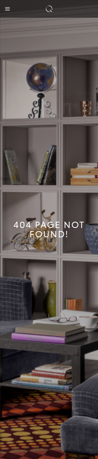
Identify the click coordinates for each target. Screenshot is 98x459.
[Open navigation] (7, 9)
